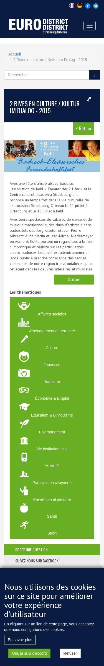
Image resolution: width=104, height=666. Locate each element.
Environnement (52, 432)
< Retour (84, 128)
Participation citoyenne (52, 482)
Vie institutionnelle (52, 449)
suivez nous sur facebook (37, 561)
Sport (52, 533)
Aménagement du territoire (52, 331)
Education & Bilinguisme (52, 415)
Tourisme (52, 381)
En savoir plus (20, 648)
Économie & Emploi (52, 398)
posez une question (31, 549)
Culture (74, 279)
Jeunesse (52, 364)
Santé (52, 516)
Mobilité (52, 466)
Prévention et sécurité (52, 499)
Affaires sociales (52, 314)
